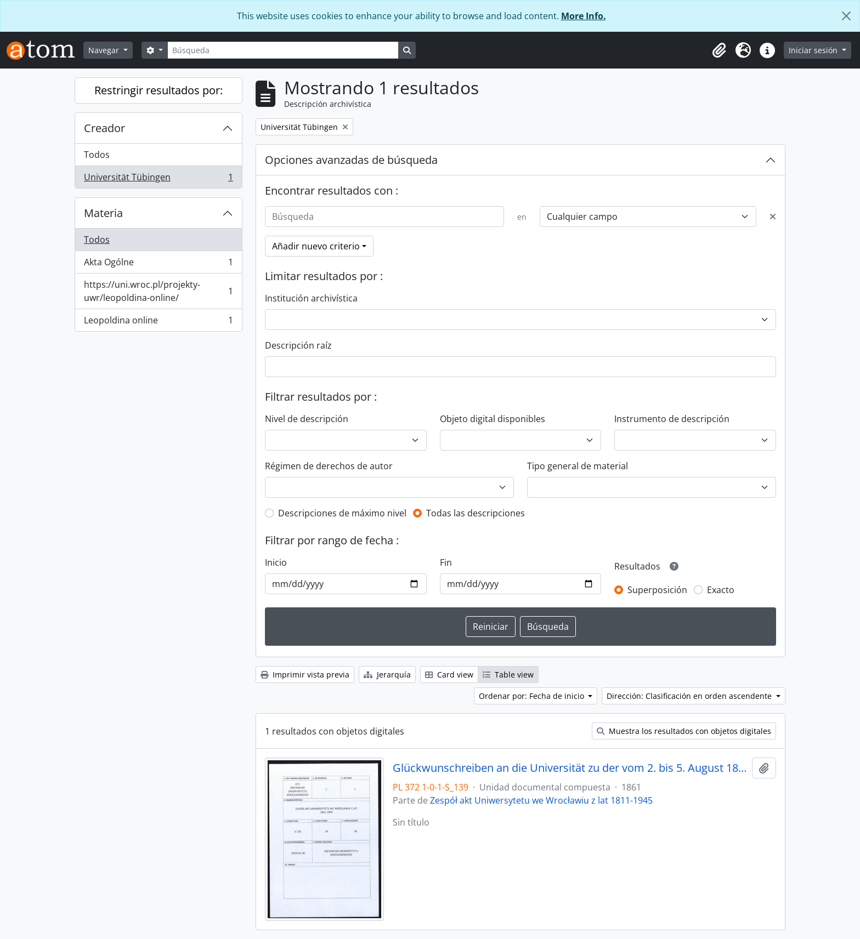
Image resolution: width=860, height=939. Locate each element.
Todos (97, 155)
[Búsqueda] (283, 50)
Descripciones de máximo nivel (342, 513)
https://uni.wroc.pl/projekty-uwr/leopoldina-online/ (158, 291)
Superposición (657, 590)
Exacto (720, 590)
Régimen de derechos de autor (329, 466)
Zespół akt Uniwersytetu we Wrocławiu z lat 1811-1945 (541, 800)
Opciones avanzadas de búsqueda (351, 159)
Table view (508, 674)
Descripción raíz (298, 345)
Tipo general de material (577, 466)
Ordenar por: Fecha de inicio (532, 696)
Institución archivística (311, 298)
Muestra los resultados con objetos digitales (684, 731)
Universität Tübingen (158, 179)
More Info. (583, 16)
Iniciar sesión (814, 50)
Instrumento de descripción (671, 419)
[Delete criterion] (773, 216)
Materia (103, 213)
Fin (446, 562)
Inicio (276, 562)
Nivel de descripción (306, 419)
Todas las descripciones (475, 513)
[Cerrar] (846, 16)
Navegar (104, 50)
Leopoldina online (158, 322)
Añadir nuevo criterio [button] (316, 246)
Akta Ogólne (158, 264)
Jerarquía (387, 674)
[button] (719, 50)
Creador (104, 128)
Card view (449, 674)
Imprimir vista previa (305, 674)
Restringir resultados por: (158, 90)
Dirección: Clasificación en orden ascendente (690, 696)
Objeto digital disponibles (492, 419)
